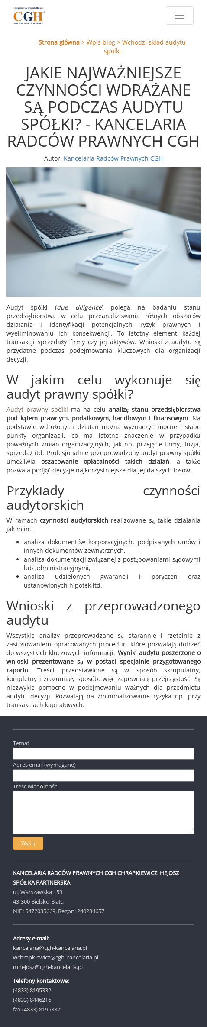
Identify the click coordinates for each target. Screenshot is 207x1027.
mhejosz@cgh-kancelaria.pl (48, 967)
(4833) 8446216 (32, 1000)
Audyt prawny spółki (37, 409)
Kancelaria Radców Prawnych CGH (113, 158)
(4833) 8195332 (32, 990)
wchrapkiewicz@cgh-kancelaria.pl (55, 957)
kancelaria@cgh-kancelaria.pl (50, 948)
